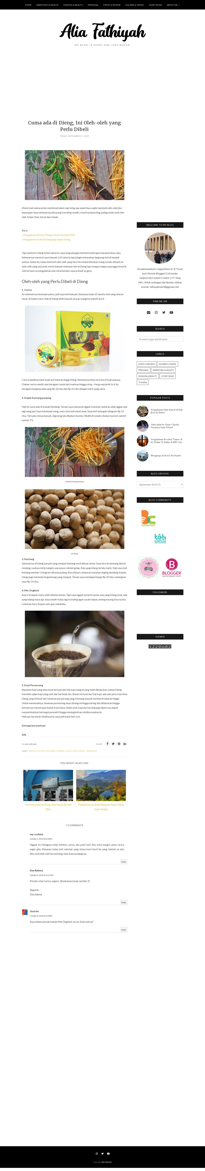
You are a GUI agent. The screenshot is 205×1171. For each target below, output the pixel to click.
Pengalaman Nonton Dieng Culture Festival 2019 (49, 234)
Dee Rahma (36, 873)
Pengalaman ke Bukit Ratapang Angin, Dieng (46, 239)
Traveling (91, 751)
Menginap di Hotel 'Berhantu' (166, 455)
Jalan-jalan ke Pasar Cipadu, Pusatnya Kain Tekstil (165, 426)
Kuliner (41, 751)
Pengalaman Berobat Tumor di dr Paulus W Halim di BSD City (166, 441)
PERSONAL (143, 370)
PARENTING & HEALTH (163, 370)
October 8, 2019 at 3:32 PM (41, 919)
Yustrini (34, 914)
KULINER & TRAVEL (55, 751)
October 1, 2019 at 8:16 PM (41, 842)
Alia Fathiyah (106, 1165)
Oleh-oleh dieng (75, 751)
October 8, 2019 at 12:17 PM (41, 878)
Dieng (32, 751)
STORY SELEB (167, 376)
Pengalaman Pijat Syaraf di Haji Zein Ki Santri (166, 411)
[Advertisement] (74, 88)
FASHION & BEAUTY (147, 376)
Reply (124, 865)
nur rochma (36, 837)
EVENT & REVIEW (146, 364)
